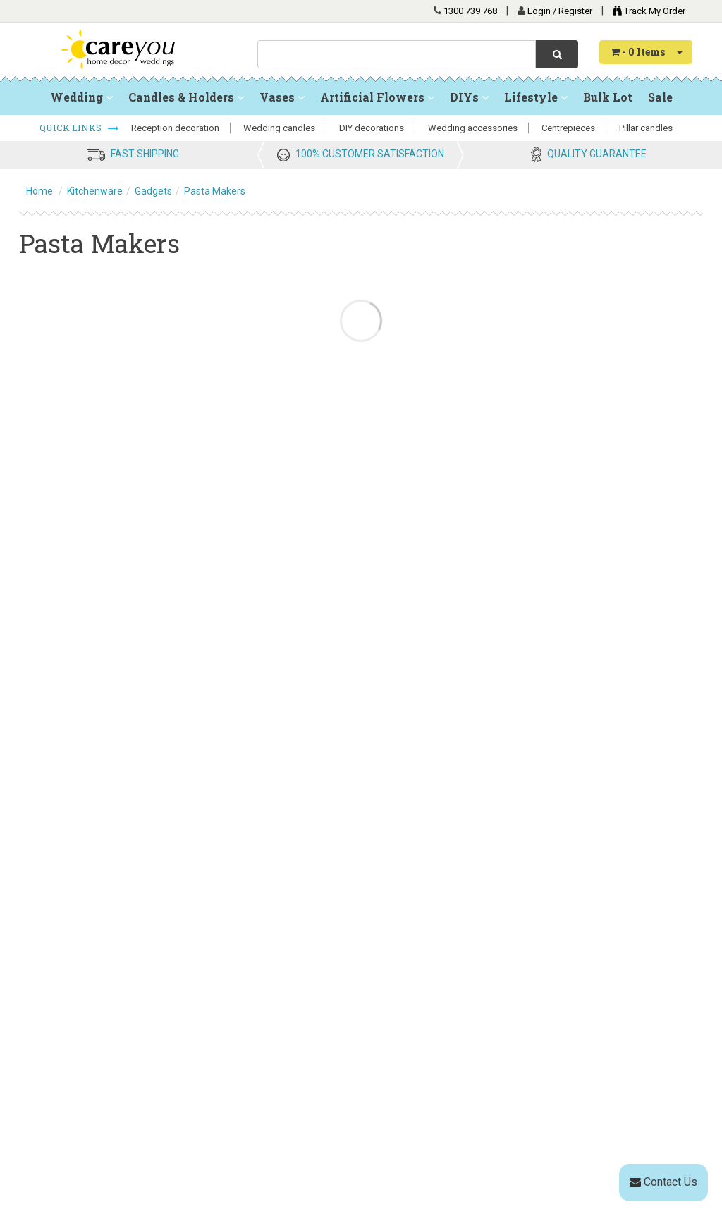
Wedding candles (279, 128)
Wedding (81, 97)
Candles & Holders (186, 97)
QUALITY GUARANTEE (597, 153)
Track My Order (645, 11)
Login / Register (560, 11)
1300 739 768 (470, 11)
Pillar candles (646, 128)
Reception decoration (175, 128)
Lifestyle (536, 97)
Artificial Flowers (377, 97)
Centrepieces (568, 128)
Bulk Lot (607, 97)
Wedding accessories (473, 128)
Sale (660, 97)
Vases (282, 97)
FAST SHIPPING (145, 153)
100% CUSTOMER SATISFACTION (369, 153)
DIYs (469, 97)
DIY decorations (371, 128)
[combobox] (396, 54)
